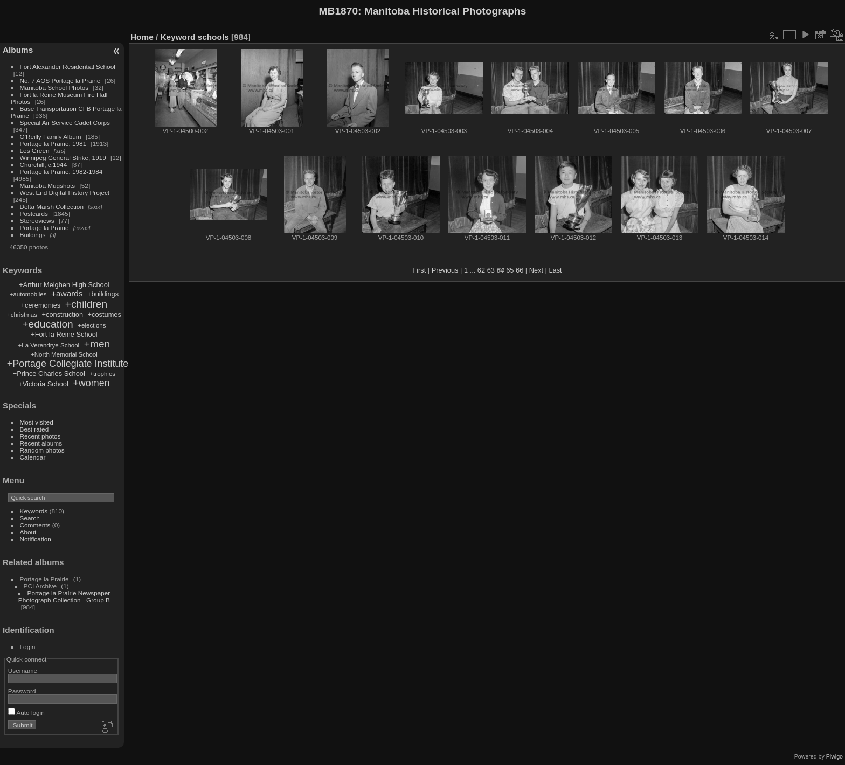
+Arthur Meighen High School (64, 285)
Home (142, 36)
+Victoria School (43, 384)
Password (22, 690)
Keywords (34, 510)
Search (30, 517)
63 (491, 270)
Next (536, 270)
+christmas (22, 314)
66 (519, 270)
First (419, 270)
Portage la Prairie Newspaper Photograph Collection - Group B (64, 596)
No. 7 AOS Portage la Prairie (60, 80)
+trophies (102, 374)
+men (97, 344)
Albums (18, 49)
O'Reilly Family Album (50, 136)
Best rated (34, 429)
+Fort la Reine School (64, 334)
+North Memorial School (64, 354)
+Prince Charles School (49, 374)
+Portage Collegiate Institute (67, 363)
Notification (35, 539)
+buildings (103, 294)
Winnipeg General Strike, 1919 (63, 157)
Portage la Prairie (44, 227)
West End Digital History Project (65, 192)
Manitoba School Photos (54, 87)
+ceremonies (41, 305)
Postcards (34, 213)
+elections (92, 325)
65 (510, 270)
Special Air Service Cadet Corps (65, 122)
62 (481, 270)
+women (91, 383)
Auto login (26, 712)
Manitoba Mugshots (47, 185)
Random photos (42, 450)
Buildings (33, 234)
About (28, 532)
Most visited (36, 422)
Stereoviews (37, 220)
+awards (66, 293)
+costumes (104, 314)
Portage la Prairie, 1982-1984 (61, 171)
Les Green (35, 150)
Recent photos (40, 436)
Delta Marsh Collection (52, 206)
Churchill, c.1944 (43, 164)
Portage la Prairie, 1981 (53, 143)
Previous (445, 270)
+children (86, 304)
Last (555, 270)
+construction (62, 314)
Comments (35, 524)
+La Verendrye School (49, 345)
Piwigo (834, 756)
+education (47, 324)
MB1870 (338, 11)
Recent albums (41, 443)
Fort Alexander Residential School (67, 66)
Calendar (33, 457)
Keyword (178, 36)
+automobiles (28, 294)
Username (22, 670)
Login (28, 646)
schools (213, 36)
